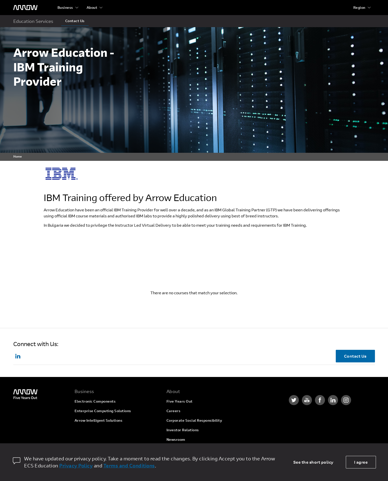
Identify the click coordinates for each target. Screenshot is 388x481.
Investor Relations (183, 429)
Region (359, 7)
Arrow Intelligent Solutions (99, 420)
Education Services (33, 21)
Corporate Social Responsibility (194, 420)
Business (65, 7)
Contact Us (75, 20)
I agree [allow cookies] (361, 462)
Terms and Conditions (129, 465)
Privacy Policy (76, 465)
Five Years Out (180, 401)
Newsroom (176, 439)
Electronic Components (95, 401)
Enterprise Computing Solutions (103, 410)
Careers (174, 410)
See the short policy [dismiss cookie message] (313, 462)
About (92, 7)
